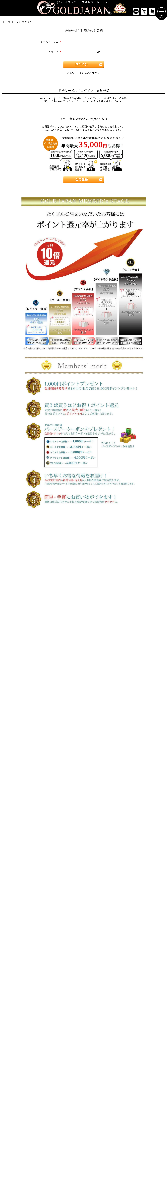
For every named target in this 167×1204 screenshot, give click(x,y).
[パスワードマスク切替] (98, 53)
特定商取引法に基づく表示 (67, 851)
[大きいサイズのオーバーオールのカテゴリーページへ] (83, 617)
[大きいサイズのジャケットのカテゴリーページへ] (83, 651)
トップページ (11, 23)
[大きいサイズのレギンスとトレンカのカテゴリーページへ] (139, 607)
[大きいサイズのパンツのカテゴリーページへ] (139, 565)
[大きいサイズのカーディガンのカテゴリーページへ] (83, 640)
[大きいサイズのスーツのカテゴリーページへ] (139, 640)
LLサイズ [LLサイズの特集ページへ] (14, 540)
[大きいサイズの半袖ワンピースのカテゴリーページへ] (83, 586)
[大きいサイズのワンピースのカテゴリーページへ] (83, 565)
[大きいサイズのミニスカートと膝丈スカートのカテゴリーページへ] (28, 640)
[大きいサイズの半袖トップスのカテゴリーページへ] (28, 576)
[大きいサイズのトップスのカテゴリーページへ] (28, 565)
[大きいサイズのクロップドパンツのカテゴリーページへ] (139, 586)
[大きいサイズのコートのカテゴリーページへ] (83, 671)
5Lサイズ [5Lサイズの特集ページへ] (98, 540)
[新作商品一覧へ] (136, 13)
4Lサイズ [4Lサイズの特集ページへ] (70, 540)
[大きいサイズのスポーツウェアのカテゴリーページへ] (139, 651)
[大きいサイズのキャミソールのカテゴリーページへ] (28, 607)
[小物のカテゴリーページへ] (139, 681)
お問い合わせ (106, 851)
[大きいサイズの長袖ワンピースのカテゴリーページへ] (83, 576)
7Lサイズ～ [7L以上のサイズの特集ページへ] (153, 540)
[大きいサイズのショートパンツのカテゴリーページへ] (139, 576)
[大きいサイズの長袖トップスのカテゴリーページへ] (28, 586)
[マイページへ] (152, 13)
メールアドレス (51, 43)
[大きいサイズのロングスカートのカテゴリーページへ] (28, 651)
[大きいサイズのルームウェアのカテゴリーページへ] (139, 671)
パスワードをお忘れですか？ (83, 74)
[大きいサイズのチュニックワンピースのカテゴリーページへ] (83, 597)
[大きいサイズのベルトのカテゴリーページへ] (139, 691)
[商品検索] (158, 746)
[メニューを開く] (161, 13)
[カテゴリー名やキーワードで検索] (122, 746)
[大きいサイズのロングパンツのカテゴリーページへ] (139, 597)
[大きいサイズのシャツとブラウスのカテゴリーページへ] (28, 597)
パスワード (53, 53)
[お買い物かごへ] (144, 13)
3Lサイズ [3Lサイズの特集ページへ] (42, 540)
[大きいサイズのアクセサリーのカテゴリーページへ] (139, 712)
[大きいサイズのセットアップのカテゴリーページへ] (139, 661)
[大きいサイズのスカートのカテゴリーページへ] (28, 629)
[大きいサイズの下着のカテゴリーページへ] (139, 702)
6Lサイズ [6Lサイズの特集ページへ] (125, 540)
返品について (90, 851)
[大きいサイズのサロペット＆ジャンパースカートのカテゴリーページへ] (83, 607)
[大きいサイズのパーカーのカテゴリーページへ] (83, 661)
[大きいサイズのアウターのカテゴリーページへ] (83, 629)
